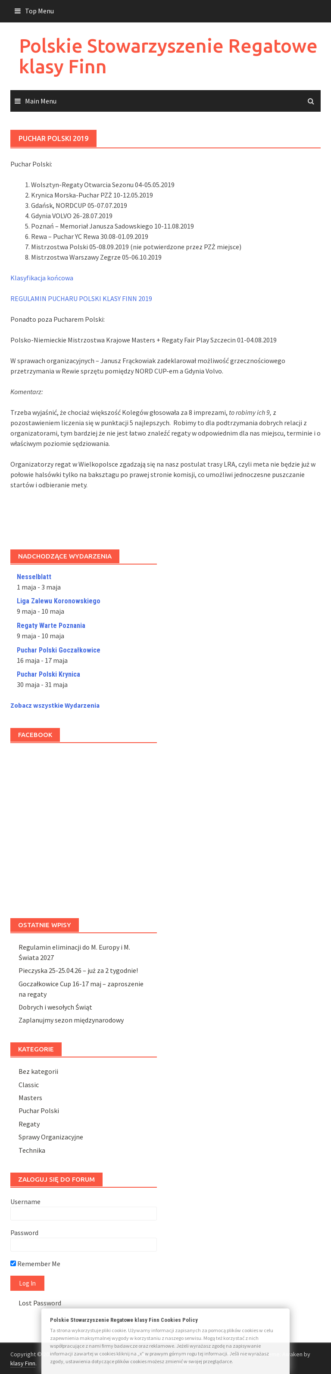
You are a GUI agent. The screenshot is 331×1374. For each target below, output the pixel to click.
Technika (32, 1150)
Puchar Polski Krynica (48, 674)
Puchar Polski (39, 1110)
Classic (29, 1084)
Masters (30, 1097)
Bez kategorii (38, 1071)
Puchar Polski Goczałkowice (58, 650)
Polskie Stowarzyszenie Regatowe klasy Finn (168, 56)
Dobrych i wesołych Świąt (55, 1007)
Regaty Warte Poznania (51, 625)
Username (25, 1201)
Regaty (29, 1124)
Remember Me (35, 1263)
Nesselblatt (34, 577)
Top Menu (39, 10)
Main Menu (40, 101)
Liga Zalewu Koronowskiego (58, 601)
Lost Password (40, 1303)
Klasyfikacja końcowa (41, 277)
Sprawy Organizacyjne (51, 1136)
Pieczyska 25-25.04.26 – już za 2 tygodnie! (78, 970)
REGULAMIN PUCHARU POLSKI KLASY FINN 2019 (81, 298)
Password (24, 1232)
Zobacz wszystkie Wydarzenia (55, 705)
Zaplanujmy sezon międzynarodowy (71, 1020)
